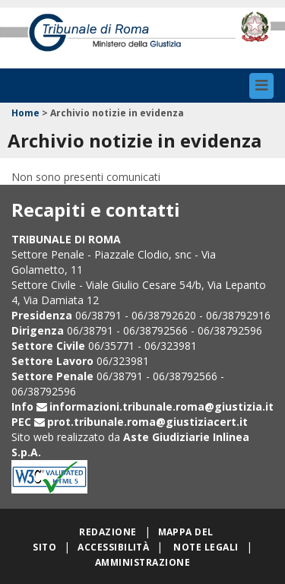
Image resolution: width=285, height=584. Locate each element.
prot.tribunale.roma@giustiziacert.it (147, 421)
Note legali (205, 547)
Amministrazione (142, 562)
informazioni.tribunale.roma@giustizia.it (161, 406)
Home (25, 112)
